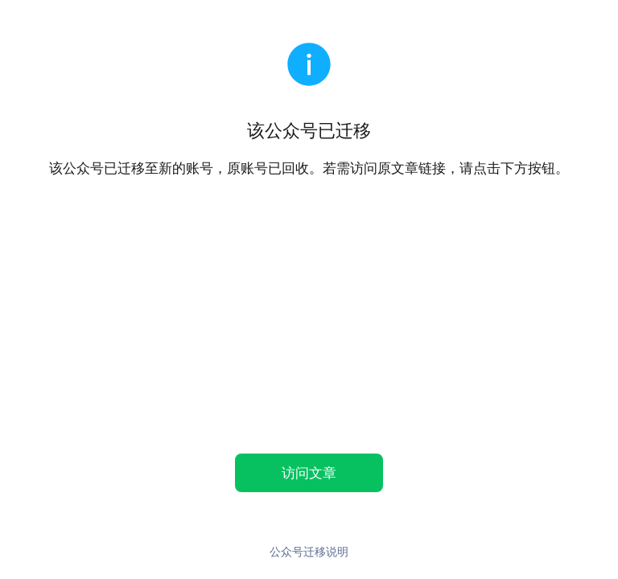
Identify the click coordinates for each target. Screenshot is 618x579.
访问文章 (309, 472)
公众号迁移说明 (309, 551)
